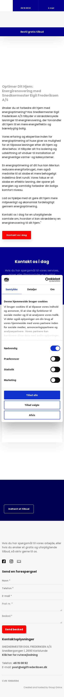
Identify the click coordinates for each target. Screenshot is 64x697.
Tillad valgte (32, 405)
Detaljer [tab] (32, 289)
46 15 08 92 (20, 663)
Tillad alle (32, 394)
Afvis (32, 414)
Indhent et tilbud (18, 509)
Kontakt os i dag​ (16, 235)
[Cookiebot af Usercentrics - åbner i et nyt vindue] (45, 280)
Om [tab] (52, 289)
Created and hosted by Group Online (43, 687)
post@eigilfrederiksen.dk (29, 667)
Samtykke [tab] (11, 289)
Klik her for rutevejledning (20, 655)
